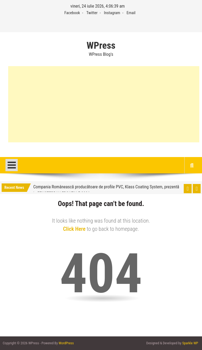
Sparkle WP (190, 343)
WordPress (66, 343)
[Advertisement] (103, 104)
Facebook (72, 12)
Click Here (74, 229)
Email (130, 12)
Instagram (112, 12)
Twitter (92, 12)
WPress (101, 45)
